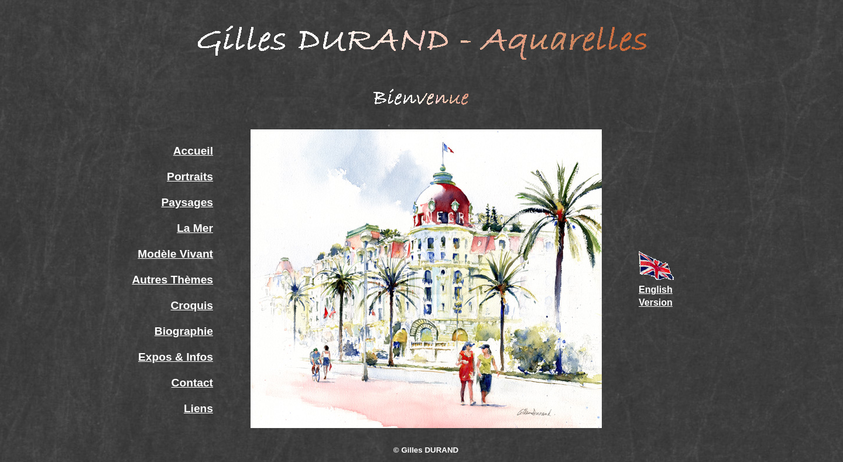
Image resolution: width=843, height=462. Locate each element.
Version (656, 302)
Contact (192, 383)
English (656, 290)
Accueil (193, 151)
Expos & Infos (175, 357)
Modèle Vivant (175, 254)
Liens (198, 408)
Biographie (184, 331)
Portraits (190, 176)
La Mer (195, 228)
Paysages (187, 202)
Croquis (192, 305)
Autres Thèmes (172, 279)
